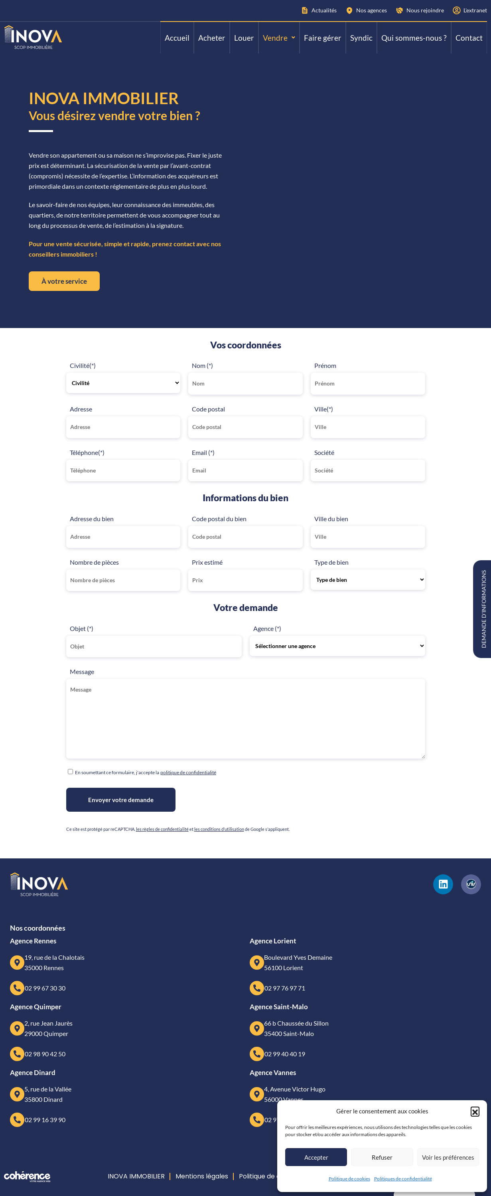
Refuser (382, 1157)
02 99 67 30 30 (45, 988)
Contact (469, 37)
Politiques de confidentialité (403, 1179)
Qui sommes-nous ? (414, 37)
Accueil (177, 37)
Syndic (361, 37)
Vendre (279, 37)
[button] (475, 1111)
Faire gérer (322, 37)
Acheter (211, 37)
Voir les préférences (448, 1157)
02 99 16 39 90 (45, 1119)
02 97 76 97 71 (284, 988)
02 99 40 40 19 (284, 1054)
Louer (244, 37)
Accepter (316, 1157)
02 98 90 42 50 (45, 1054)
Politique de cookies (349, 1179)
